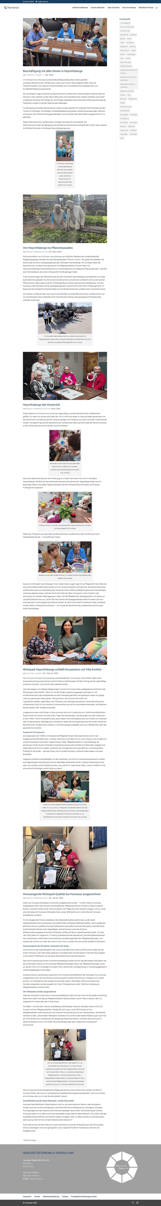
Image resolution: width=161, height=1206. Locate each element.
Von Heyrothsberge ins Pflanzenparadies (48, 247)
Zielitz (97, 1006)
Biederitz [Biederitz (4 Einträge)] (122, 38)
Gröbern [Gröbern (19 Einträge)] (122, 54)
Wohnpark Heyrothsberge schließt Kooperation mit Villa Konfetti (62, 669)
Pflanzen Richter (74, 259)
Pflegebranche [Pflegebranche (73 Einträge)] (133, 99)
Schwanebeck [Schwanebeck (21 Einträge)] (124, 114)
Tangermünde (70, 1009)
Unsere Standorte (97, 8)
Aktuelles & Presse (146, 8)
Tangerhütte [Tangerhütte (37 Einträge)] (131, 126)
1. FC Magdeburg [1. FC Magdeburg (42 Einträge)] (125, 23)
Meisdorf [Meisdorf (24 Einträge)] (122, 95)
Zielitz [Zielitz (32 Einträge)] (122, 138)
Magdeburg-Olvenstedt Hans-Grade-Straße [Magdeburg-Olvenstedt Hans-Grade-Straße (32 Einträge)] (128, 78)
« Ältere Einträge (29, 1140)
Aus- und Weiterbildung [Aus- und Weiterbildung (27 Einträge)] (127, 27)
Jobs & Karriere (113, 8)
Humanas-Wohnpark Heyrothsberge (40, 678)
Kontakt (37, 1197)
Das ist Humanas (129, 8)
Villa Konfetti (63, 416)
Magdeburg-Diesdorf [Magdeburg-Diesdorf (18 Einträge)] (126, 66)
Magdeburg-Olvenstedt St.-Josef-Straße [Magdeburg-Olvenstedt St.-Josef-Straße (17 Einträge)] (127, 85)
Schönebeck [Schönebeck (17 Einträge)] (133, 114)
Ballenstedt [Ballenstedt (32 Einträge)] (133, 35)
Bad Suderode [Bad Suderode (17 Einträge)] (124, 35)
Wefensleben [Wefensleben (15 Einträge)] (124, 134)
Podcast (65, 1197)
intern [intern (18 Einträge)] (122, 58)
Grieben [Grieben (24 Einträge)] (133, 50)
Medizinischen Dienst (59, 941)
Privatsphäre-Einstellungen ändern (84, 1197)
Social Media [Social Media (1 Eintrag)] (133, 122)
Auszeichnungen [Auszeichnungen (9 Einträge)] (125, 31)
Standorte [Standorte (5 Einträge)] (123, 126)
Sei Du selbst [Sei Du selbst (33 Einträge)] (124, 122)
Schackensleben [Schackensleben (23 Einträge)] (124, 110)
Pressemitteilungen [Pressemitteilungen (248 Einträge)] (125, 107)
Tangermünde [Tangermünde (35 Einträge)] (124, 130)
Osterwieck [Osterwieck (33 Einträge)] (123, 99)
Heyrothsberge (100, 975)
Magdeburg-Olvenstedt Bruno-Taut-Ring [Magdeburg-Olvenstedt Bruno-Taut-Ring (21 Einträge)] (128, 71)
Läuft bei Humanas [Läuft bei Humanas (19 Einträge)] (125, 62)
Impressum (27, 1197)
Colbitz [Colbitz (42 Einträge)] (122, 42)
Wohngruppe (75, 678)
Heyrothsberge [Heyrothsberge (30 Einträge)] (131, 54)
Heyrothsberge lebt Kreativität (41, 404)
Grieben (42, 995)
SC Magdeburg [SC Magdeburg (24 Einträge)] (124, 118)
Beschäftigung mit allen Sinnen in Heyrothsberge (52, 71)
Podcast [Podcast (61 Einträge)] (122, 103)
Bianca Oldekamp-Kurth (37, 252)
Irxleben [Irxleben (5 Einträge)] (128, 58)
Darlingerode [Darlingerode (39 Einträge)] (130, 42)
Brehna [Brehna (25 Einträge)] (129, 38)
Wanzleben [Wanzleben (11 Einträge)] (133, 130)
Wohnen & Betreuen (80, 8)
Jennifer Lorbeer (34, 75)
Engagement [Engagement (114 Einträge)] (123, 46)
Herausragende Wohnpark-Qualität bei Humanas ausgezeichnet (62, 894)
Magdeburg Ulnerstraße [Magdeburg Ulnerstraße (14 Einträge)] (127, 91)
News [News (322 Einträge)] (129, 95)
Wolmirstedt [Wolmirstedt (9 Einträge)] (133, 134)
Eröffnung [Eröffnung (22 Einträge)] (132, 46)
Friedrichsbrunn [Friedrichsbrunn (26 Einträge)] (124, 50)
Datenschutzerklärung (51, 1197)
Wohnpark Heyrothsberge (35, 80)
